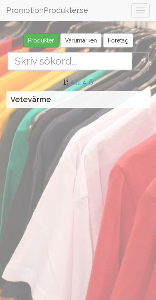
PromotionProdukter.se (47, 10)
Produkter (41, 40)
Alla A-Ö (82, 83)
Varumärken (81, 40)
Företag (118, 40)
